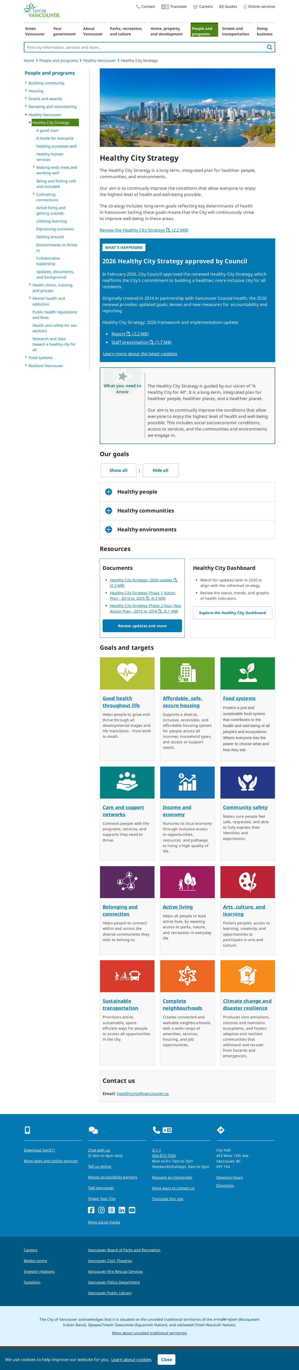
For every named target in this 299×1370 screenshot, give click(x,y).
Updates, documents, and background (55, 274)
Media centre (35, 1260)
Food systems (41, 357)
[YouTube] (132, 1210)
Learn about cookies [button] (131, 1359)
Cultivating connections (47, 197)
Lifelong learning (51, 221)
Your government (64, 31)
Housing (36, 90)
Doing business (265, 31)
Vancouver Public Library (109, 1292)
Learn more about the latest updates (140, 354)
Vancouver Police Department (114, 1282)
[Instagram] (101, 1210)
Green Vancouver (35, 31)
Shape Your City (101, 1198)
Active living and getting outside (50, 210)
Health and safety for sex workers (54, 328)
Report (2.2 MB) (131, 334)
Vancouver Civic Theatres (110, 1260)
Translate (174, 7)
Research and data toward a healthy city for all (54, 344)
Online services (259, 6)
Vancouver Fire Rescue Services (115, 1271)
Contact (145, 6)
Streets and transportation (235, 31)
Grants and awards (45, 98)
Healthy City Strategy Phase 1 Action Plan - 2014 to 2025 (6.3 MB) (142, 595)
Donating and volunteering (53, 106)
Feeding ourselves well (56, 146)
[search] (269, 47)
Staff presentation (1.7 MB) (142, 342)
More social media (104, 1222)
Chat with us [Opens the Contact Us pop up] (99, 1150)
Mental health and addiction (48, 301)
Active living (178, 907)
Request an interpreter (172, 1177)
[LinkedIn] (122, 1210)
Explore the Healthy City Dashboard (232, 612)
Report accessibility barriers (112, 1177)
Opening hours (229, 1177)
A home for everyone (55, 138)
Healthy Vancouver (99, 60)
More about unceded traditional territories (149, 1332)
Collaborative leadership (48, 261)
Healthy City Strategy (50, 122)
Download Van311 (39, 1150)
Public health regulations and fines (54, 314)
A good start (47, 130)
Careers (203, 6)
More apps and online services (51, 1160)
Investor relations (39, 1271)
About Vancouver (93, 31)
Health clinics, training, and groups (52, 287)
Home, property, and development (167, 31)
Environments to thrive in (56, 247)
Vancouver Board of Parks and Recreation (124, 1249)
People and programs (202, 31)
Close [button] (166, 1359)
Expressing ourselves (55, 228)
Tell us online (99, 1166)
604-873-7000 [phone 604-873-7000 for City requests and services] (164, 1155)
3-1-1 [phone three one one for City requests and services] (156, 1150)
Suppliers (32, 1282)
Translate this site (167, 1198)
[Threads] (111, 1210)
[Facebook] (91, 1210)
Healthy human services (49, 156)
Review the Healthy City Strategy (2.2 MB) (144, 230)
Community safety (245, 807)
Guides (228, 6)
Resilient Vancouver (46, 365)
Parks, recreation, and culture (126, 31)
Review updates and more (142, 625)
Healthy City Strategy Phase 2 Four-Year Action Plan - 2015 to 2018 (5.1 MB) (145, 608)
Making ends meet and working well (56, 170)
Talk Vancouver (101, 1187)
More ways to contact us (173, 1188)
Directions (225, 1185)
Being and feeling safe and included (56, 183)
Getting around (50, 236)
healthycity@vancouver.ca (143, 1093)
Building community (46, 82)
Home (29, 60)
